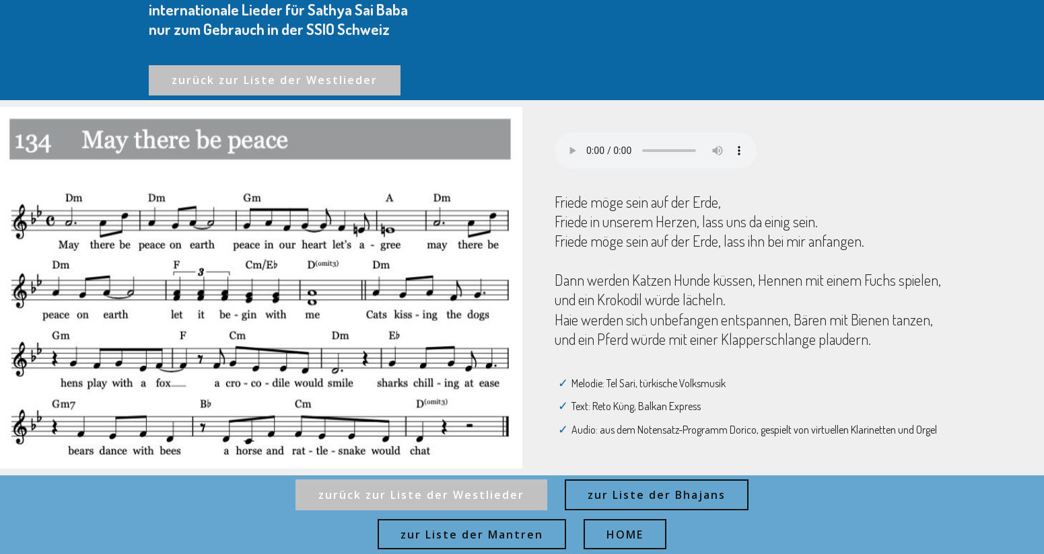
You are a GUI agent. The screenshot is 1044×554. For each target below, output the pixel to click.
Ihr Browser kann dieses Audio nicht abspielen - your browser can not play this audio (656, 150)
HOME (624, 534)
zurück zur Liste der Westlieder (275, 80)
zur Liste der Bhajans (657, 494)
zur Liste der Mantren (472, 534)
